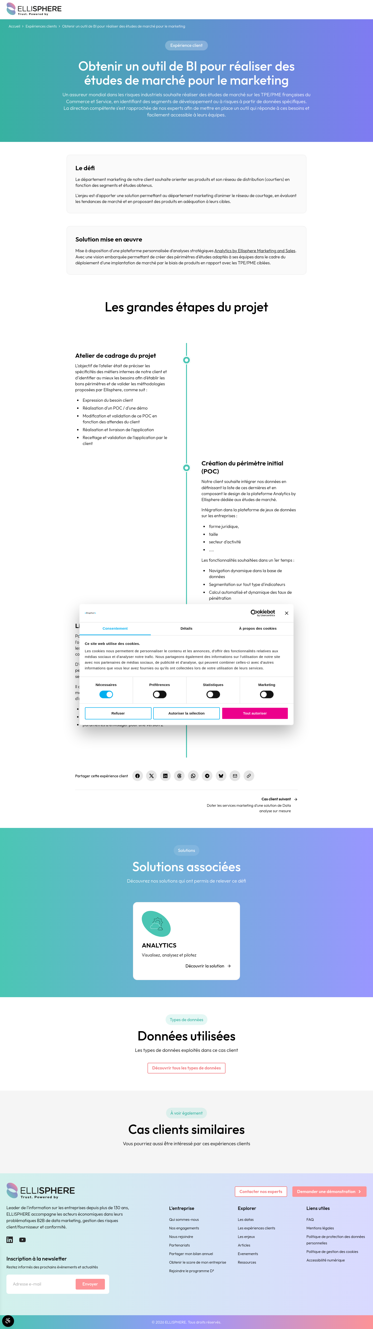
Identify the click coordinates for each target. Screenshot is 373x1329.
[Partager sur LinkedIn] (165, 775)
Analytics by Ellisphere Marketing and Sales (254, 250)
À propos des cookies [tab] (258, 629)
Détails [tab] (186, 629)
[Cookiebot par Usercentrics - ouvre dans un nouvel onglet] (254, 613)
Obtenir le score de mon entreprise (197, 1262)
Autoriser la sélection (186, 713)
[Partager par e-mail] (235, 775)
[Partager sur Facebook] (137, 775)
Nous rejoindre (181, 1236)
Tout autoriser (255, 713)
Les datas (246, 1219)
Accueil (14, 26)
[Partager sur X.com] (151, 775)
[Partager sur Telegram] (207, 775)
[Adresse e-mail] (41, 1284)
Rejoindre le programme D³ (191, 1270)
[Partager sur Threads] (179, 775)
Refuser (118, 713)
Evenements (248, 1253)
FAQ (310, 1219)
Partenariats (179, 1245)
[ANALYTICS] (186, 941)
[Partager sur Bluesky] (221, 775)
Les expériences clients (256, 1228)
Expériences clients (41, 26)
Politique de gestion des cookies (332, 1251)
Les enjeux (246, 1236)
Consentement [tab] (115, 629)
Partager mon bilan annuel (191, 1253)
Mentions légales (320, 1228)
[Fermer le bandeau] (286, 613)
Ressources (247, 1262)
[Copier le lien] (249, 775)
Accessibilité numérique (325, 1260)
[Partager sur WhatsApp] (193, 775)
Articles (244, 1245)
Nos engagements (184, 1228)
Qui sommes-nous (184, 1219)
